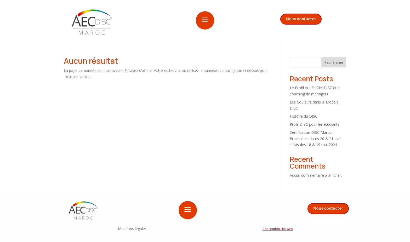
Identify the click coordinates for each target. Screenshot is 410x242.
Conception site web (278, 229)
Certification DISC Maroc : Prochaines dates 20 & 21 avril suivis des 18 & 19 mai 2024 (315, 138)
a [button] (205, 20)
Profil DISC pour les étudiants (314, 124)
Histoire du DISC (303, 116)
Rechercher (333, 62)
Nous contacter (301, 18)
